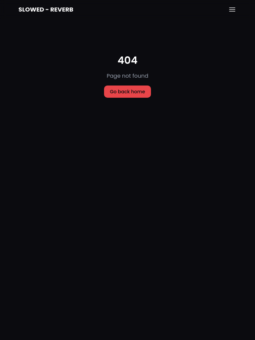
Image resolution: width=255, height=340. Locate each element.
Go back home (127, 91)
